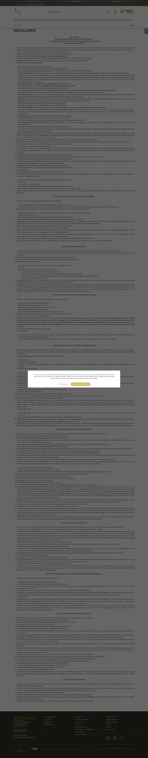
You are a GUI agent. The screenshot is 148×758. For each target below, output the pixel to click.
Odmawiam (63, 384)
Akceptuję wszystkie (80, 384)
